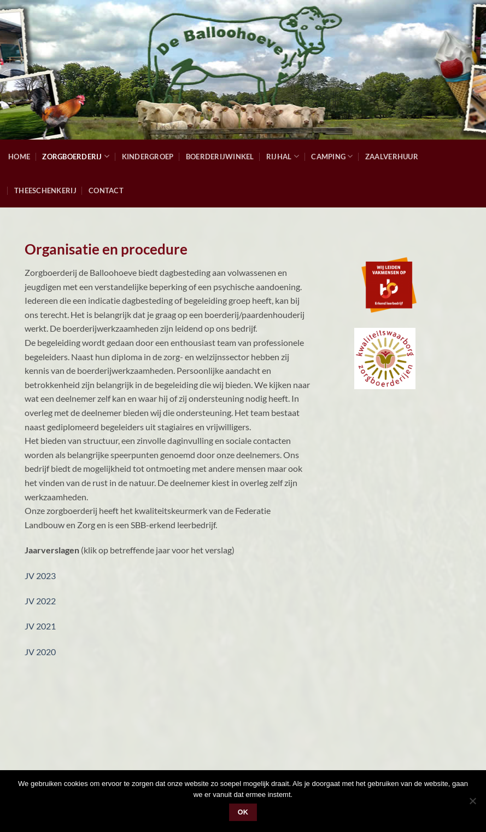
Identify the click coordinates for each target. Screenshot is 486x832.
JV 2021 (40, 626)
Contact (106, 190)
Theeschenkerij (45, 190)
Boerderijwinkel (220, 156)
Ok (243, 812)
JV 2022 (40, 601)
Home (19, 156)
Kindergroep (148, 156)
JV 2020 (40, 651)
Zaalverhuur (391, 156)
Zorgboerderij (75, 156)
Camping (332, 156)
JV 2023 (40, 575)
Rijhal (282, 156)
